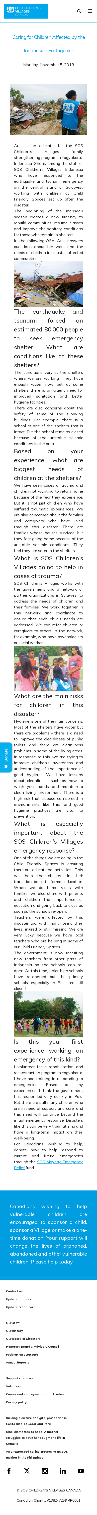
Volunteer (13, 1386)
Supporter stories (19, 1378)
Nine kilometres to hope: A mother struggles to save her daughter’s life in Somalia (35, 1437)
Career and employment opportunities (35, 1394)
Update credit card (20, 1307)
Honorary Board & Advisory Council (32, 1346)
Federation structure (22, 1354)
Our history (14, 1331)
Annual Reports (17, 1362)
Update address (18, 1299)
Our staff (12, 1323)
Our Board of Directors (23, 1338)
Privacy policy (16, 1402)
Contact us (14, 1291)
